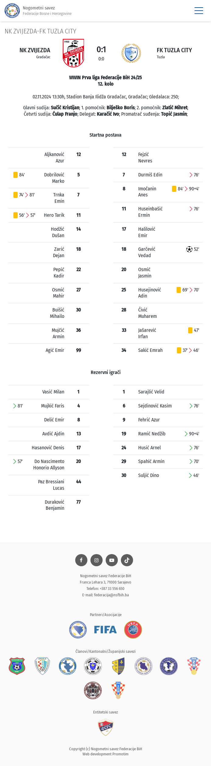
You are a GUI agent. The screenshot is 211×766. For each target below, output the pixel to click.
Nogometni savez (38, 10)
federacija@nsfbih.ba (111, 595)
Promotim (120, 754)
